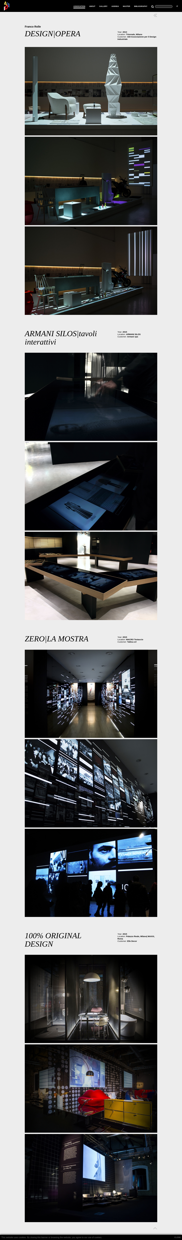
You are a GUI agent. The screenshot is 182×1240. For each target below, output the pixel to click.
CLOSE (177, 1237)
